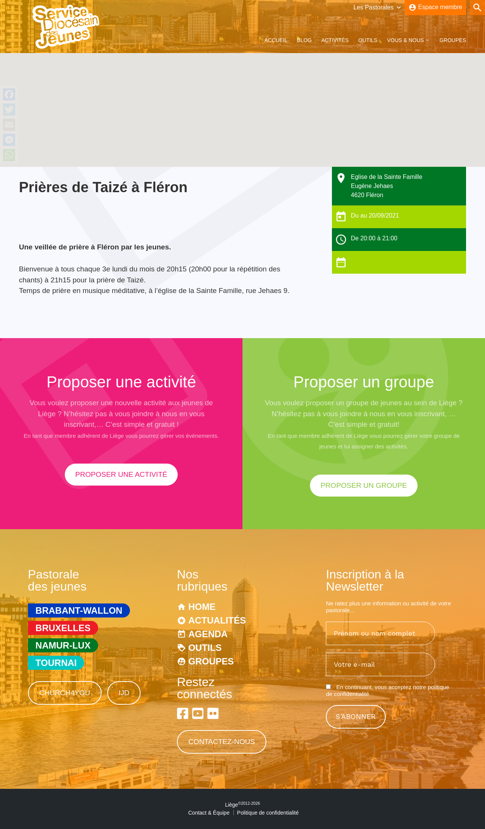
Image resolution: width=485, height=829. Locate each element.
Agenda (208, 634)
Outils (368, 40)
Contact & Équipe (209, 813)
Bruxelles (63, 628)
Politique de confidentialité (268, 813)
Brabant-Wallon (79, 610)
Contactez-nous (221, 742)
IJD (124, 693)
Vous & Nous (405, 40)
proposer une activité (121, 474)
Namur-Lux (63, 645)
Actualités (217, 620)
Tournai (56, 663)
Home (202, 607)
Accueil (276, 40)
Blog (304, 40)
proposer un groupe (364, 485)
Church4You (64, 693)
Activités (335, 40)
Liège (242, 805)
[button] (242, 103)
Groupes (453, 40)
